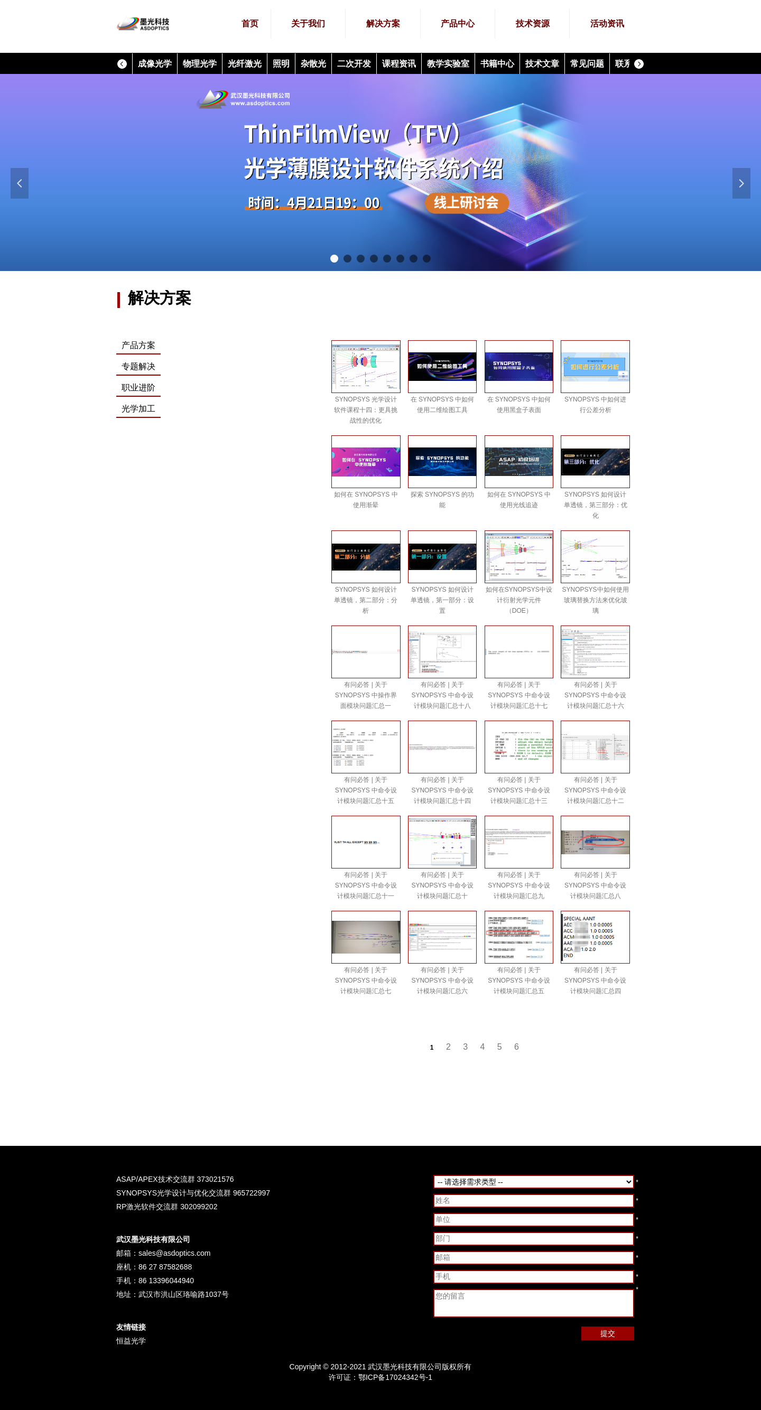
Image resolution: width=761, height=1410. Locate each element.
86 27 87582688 (165, 1267)
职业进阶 (138, 387)
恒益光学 (131, 1341)
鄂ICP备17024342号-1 (395, 1377)
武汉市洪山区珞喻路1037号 (183, 1294)
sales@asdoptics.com (174, 1253)
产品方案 (138, 345)
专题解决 (138, 366)
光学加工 (138, 408)
